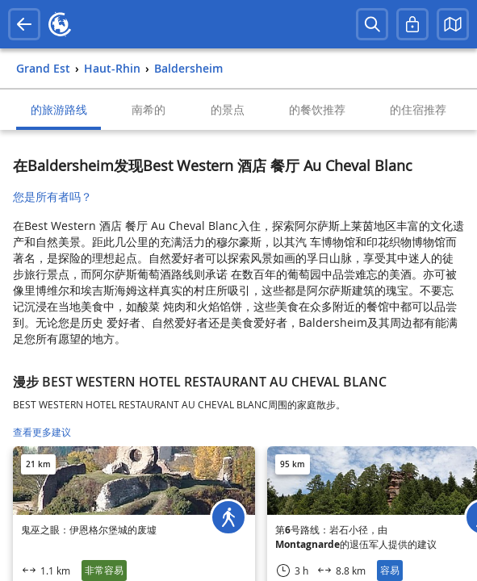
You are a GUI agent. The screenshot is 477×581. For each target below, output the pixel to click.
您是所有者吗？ (52, 196)
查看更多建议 (42, 432)
